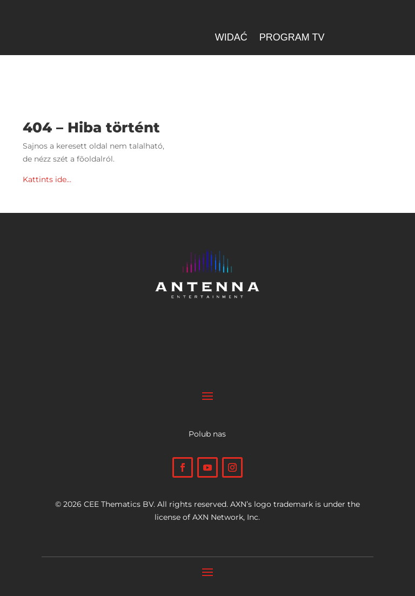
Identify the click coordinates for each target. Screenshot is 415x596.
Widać (231, 38)
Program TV (292, 38)
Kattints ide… (47, 179)
